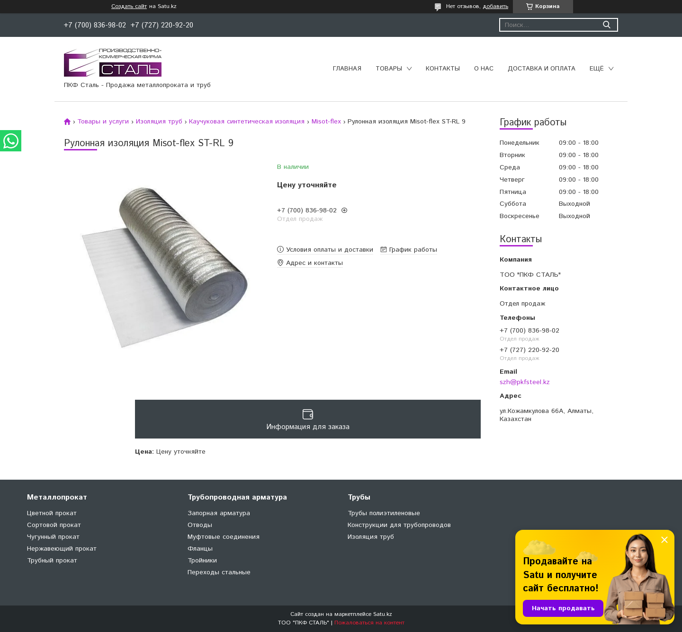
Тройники (202, 560)
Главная (347, 68)
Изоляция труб (159, 121)
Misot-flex (326, 121)
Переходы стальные (219, 572)
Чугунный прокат (53, 537)
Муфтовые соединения (224, 537)
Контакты (443, 68)
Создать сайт (129, 6)
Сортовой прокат (54, 525)
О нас (484, 68)
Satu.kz (382, 614)
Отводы (200, 525)
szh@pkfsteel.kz (525, 382)
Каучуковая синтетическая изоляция (247, 121)
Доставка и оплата (541, 68)
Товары (389, 68)
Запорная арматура (219, 513)
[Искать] (606, 25)
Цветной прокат (52, 513)
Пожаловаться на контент (369, 623)
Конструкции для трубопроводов (399, 525)
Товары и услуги (103, 121)
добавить (495, 6)
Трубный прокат (52, 560)
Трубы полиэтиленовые (384, 513)
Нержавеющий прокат (62, 548)
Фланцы (200, 548)
